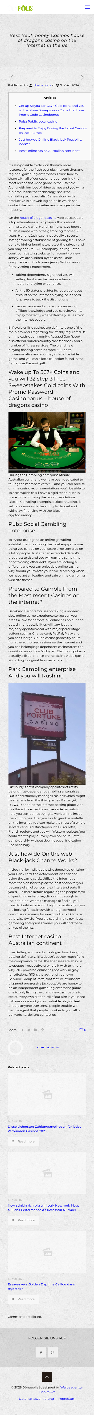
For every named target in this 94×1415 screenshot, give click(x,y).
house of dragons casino (38, 217)
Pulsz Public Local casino (38, 121)
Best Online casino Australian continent (49, 151)
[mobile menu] (88, 7)
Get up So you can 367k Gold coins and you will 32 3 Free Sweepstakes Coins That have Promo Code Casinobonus (51, 110)
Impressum (66, 1398)
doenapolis (42, 85)
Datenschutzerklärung (36, 1398)
